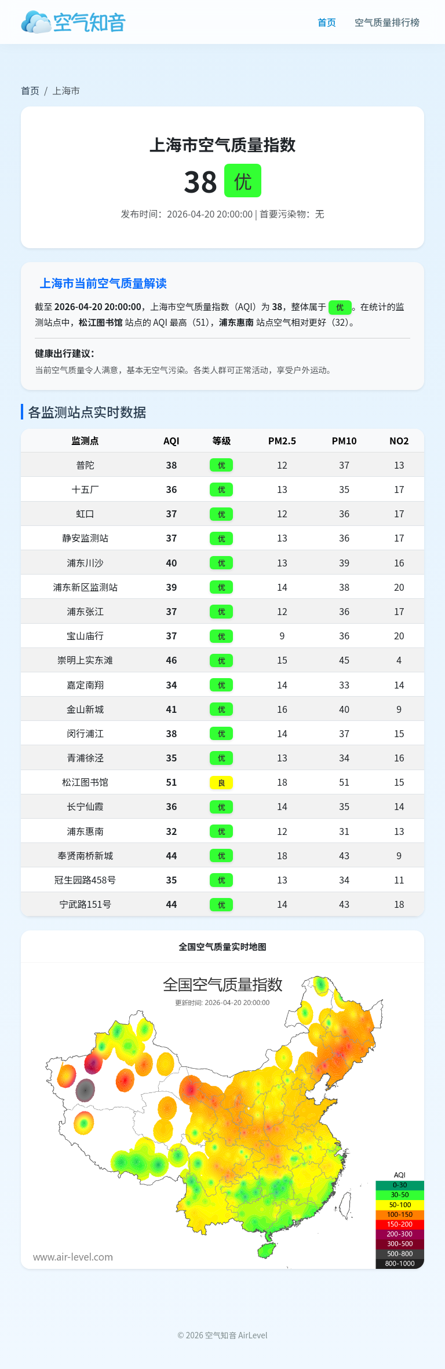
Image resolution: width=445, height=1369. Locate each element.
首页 (327, 22)
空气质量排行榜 (387, 22)
